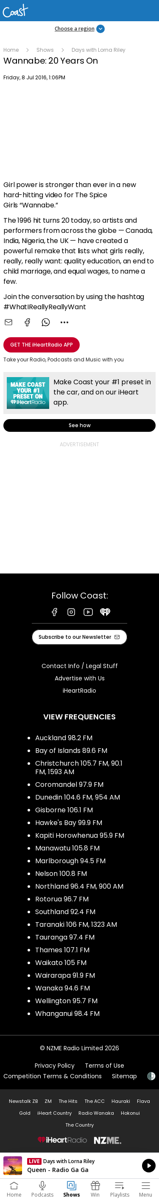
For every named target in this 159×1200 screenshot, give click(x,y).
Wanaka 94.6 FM (62, 988)
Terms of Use (104, 1065)
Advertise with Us (80, 678)
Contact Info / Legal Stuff (80, 666)
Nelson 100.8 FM (61, 873)
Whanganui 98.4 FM (67, 1013)
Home (11, 49)
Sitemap (124, 1076)
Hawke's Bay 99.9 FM (68, 823)
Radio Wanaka (96, 1113)
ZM (48, 1101)
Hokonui (130, 1113)
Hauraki (121, 1101)
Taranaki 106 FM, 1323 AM (76, 924)
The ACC (94, 1101)
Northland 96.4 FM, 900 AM (79, 886)
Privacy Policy (55, 1065)
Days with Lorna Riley (99, 49)
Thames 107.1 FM (62, 950)
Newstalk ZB (23, 1101)
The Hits (68, 1101)
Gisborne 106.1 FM (64, 810)
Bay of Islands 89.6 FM (71, 750)
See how (79, 402)
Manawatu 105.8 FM (67, 848)
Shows (45, 49)
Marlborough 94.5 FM (70, 861)
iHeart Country (54, 1113)
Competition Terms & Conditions (52, 1076)
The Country (79, 1125)
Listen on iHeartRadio (79, 1165)
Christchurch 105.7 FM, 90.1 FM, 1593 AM (79, 767)
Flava (143, 1101)
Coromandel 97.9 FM (69, 784)
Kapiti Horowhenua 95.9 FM (79, 835)
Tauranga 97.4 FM (65, 937)
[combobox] (64, 322)
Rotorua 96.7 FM (62, 899)
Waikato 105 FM (60, 963)
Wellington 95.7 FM (66, 1001)
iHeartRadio (79, 690)
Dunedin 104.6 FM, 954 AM (77, 797)
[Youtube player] (79, 132)
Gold (25, 1113)
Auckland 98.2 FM (63, 738)
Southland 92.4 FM (65, 912)
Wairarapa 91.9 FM (65, 975)
